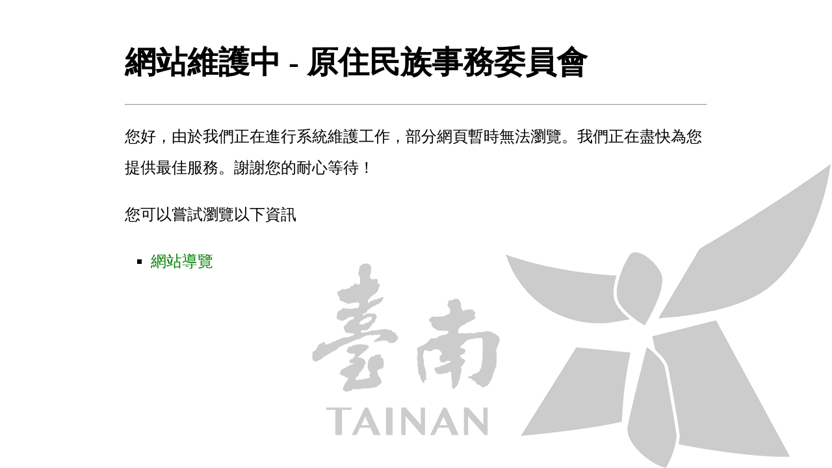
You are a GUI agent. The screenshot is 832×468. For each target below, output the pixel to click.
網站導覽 (182, 261)
